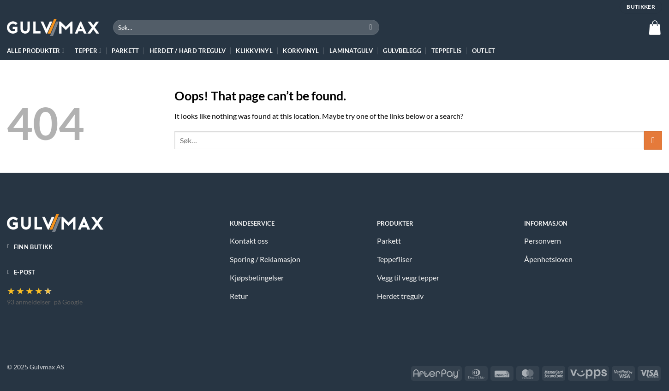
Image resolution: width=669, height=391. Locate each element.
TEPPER (88, 50)
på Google (68, 302)
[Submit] (370, 27)
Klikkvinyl (254, 50)
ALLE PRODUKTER (36, 50)
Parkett (125, 50)
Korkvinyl (301, 50)
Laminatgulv (351, 50)
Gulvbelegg (402, 50)
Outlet (484, 50)
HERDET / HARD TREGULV (187, 50)
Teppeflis (446, 50)
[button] (654, 28)
